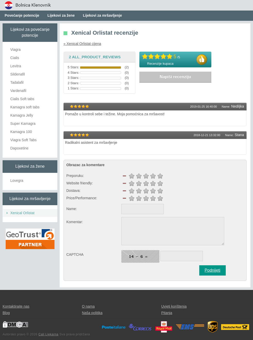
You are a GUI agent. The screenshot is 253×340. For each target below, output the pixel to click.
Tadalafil (16, 82)
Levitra (15, 66)
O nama (88, 306)
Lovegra (16, 180)
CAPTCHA (75, 254)
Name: (71, 209)
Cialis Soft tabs (22, 99)
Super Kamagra (22, 123)
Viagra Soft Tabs (23, 140)
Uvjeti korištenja (174, 306)
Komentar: (74, 222)
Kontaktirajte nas (16, 306)
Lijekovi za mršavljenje (102, 15)
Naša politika (92, 313)
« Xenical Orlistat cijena (82, 44)
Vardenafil (18, 91)
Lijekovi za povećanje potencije (29, 32)
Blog (6, 313)
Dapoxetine (19, 148)
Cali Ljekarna (48, 334)
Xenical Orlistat (22, 213)
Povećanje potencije (22, 15)
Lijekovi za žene (61, 15)
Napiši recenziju (175, 76)
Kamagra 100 (21, 132)
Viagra (15, 50)
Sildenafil (17, 74)
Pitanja (166, 313)
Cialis (14, 58)
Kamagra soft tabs (25, 107)
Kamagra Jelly (21, 115)
